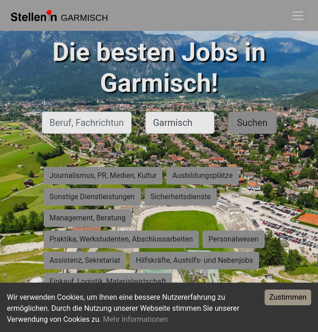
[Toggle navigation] (298, 15)
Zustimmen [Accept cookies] (287, 297)
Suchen (252, 122)
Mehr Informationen (135, 319)
